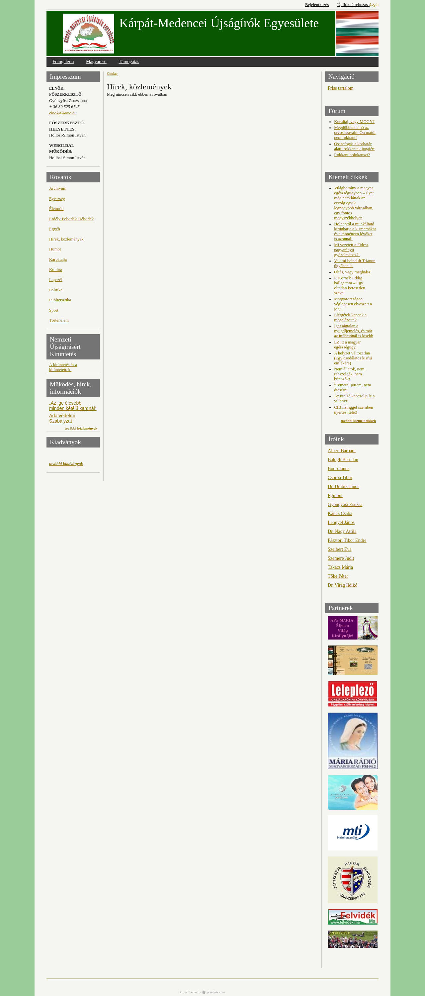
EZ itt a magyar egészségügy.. (347, 344)
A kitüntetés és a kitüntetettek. (63, 367)
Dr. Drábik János (343, 486)
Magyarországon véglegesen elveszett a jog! (353, 304)
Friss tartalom (341, 88)
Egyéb (54, 229)
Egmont (335, 495)
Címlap (112, 73)
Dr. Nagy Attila (342, 531)
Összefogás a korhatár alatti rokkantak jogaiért (354, 146)
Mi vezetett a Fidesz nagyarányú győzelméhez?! (351, 250)
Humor (55, 249)
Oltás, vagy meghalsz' (352, 272)
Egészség (57, 198)
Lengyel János (341, 522)
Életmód (56, 208)
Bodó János (338, 468)
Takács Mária (340, 567)
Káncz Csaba (340, 513)
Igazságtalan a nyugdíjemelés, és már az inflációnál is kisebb (353, 331)
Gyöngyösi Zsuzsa (345, 504)
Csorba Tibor (340, 477)
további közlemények (81, 428)
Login (374, 4)
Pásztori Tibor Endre (347, 540)
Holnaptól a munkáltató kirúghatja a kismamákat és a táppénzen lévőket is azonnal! (355, 231)
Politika (55, 290)
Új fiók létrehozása (353, 4)
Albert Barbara (342, 450)
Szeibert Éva (340, 549)
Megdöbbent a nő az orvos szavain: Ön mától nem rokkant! (355, 132)
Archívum (57, 188)
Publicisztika (60, 300)
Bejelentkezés (317, 4)
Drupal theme (187, 992)
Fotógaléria (63, 61)
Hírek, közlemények (66, 239)
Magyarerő (96, 61)
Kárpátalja (58, 259)
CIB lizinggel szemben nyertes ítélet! (353, 410)
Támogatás (129, 61)
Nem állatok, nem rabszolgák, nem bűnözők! (349, 374)
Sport (53, 310)
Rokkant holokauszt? (352, 154)
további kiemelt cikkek (358, 421)
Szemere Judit (341, 558)
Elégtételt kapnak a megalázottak (350, 317)
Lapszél (55, 279)
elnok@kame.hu (62, 113)
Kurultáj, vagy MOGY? (354, 121)
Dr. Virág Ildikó (342, 585)
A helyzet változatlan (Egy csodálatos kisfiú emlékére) (353, 358)
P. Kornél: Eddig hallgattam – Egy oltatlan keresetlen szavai (349, 285)
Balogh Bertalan (343, 459)
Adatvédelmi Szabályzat (62, 418)
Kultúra (55, 269)
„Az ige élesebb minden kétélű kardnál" (73, 405)
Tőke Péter (338, 576)
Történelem (59, 320)
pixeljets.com (216, 992)
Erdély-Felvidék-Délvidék (71, 219)
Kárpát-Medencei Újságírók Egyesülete (219, 23)
